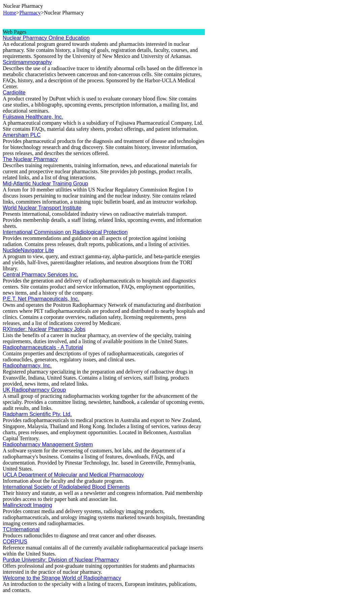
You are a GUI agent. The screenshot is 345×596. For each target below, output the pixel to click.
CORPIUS (15, 541)
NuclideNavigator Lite (28, 250)
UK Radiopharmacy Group (34, 390)
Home (9, 13)
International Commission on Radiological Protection (65, 232)
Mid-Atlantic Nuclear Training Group (45, 183)
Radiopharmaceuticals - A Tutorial (43, 347)
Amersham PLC (22, 135)
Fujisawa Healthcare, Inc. (33, 117)
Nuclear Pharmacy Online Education (46, 38)
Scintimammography (27, 62)
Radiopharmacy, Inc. (27, 365)
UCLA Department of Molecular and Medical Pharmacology (73, 475)
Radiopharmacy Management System (48, 444)
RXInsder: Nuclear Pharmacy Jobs (44, 329)
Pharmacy (30, 13)
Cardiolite (14, 92)
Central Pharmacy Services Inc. (40, 274)
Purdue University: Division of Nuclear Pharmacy (61, 560)
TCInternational (21, 529)
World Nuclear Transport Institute (42, 208)
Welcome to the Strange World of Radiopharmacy (62, 578)
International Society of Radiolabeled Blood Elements (66, 487)
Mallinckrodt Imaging (27, 505)
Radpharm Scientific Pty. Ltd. (37, 414)
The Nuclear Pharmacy (30, 159)
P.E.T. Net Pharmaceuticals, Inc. (41, 299)
